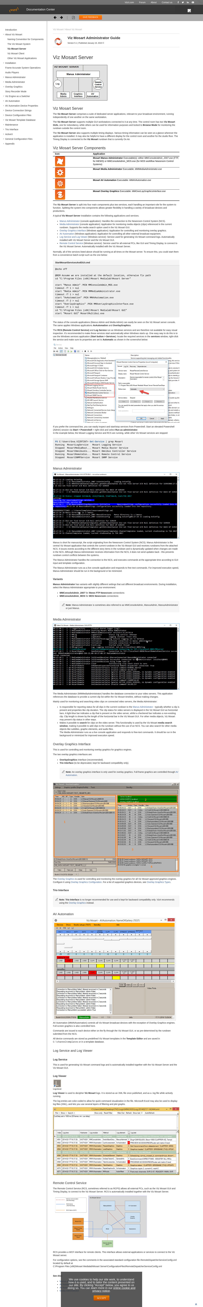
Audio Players (12, 72)
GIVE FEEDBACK (90, 17)
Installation (10, 63)
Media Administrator (15, 82)
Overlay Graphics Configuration (86, 885)
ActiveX (9, 134)
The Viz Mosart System (19, 44)
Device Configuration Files (18, 115)
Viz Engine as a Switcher (17, 96)
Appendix (10, 143)
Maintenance (11, 124)
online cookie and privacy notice (113, 1289)
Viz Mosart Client (15, 53)
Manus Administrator (15, 77)
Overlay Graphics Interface (73, 230)
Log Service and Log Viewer (73, 237)
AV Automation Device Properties (21, 105)
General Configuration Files (18, 139)
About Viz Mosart (13, 34)
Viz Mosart (58, 29)
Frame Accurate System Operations (23, 67)
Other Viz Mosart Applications (22, 58)
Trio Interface (11, 129)
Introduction (11, 29)
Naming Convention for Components (25, 39)
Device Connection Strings (18, 110)
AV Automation (12, 101)
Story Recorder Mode (15, 91)
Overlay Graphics (13, 86)
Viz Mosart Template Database (20, 120)
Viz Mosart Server (16, 48)
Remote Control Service (71, 243)
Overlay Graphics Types (158, 885)
